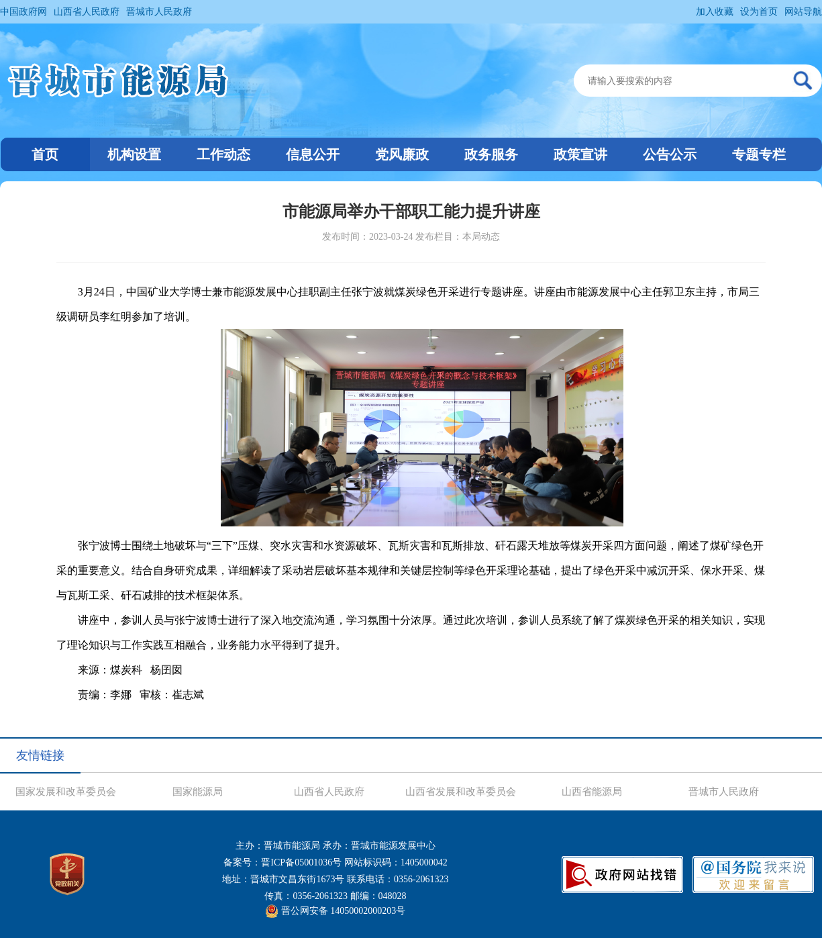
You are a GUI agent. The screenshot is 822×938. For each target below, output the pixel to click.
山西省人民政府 (86, 12)
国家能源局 (197, 791)
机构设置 (134, 154)
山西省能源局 (592, 791)
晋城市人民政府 (159, 12)
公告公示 (670, 154)
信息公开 (313, 154)
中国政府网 (23, 12)
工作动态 (223, 154)
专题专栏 (759, 154)
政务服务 (491, 154)
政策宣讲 (580, 154)
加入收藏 (714, 12)
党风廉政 (402, 154)
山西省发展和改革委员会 (460, 791)
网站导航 (803, 12)
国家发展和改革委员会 (65, 791)
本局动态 (481, 237)
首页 (45, 154)
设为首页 (759, 12)
